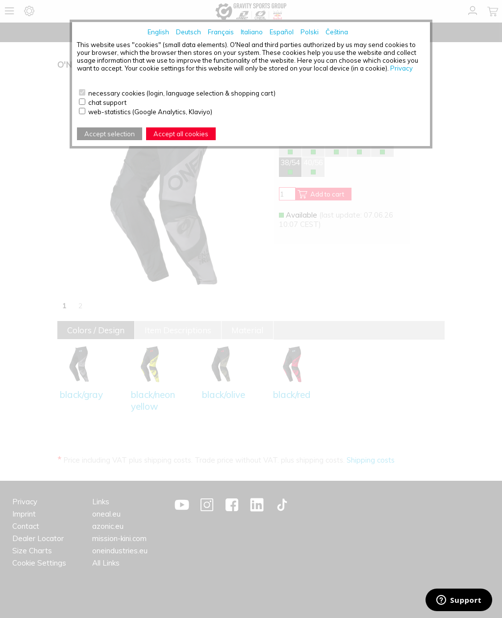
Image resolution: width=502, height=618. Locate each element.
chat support (107, 102)
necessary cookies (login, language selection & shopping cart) (182, 93)
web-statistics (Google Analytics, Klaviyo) (150, 112)
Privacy (401, 68)
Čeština (337, 32)
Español (282, 32)
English (158, 32)
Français (221, 32)
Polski (310, 32)
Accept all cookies (180, 134)
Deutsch (188, 32)
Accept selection (109, 134)
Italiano (252, 32)
